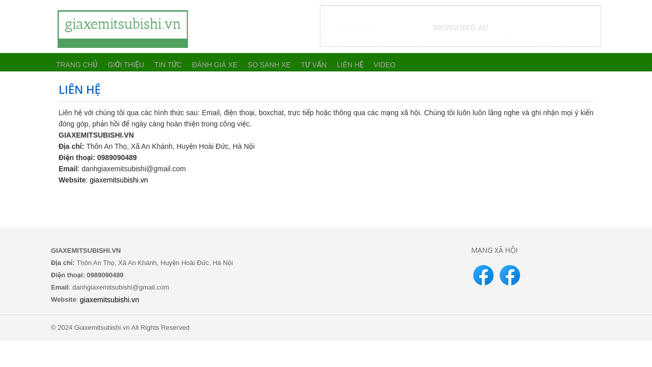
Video (369, 62)
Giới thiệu (122, 62)
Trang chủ (75, 62)
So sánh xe (258, 62)
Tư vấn (301, 62)
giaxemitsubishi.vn (119, 180)
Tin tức (163, 62)
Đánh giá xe (207, 62)
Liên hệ (335, 62)
